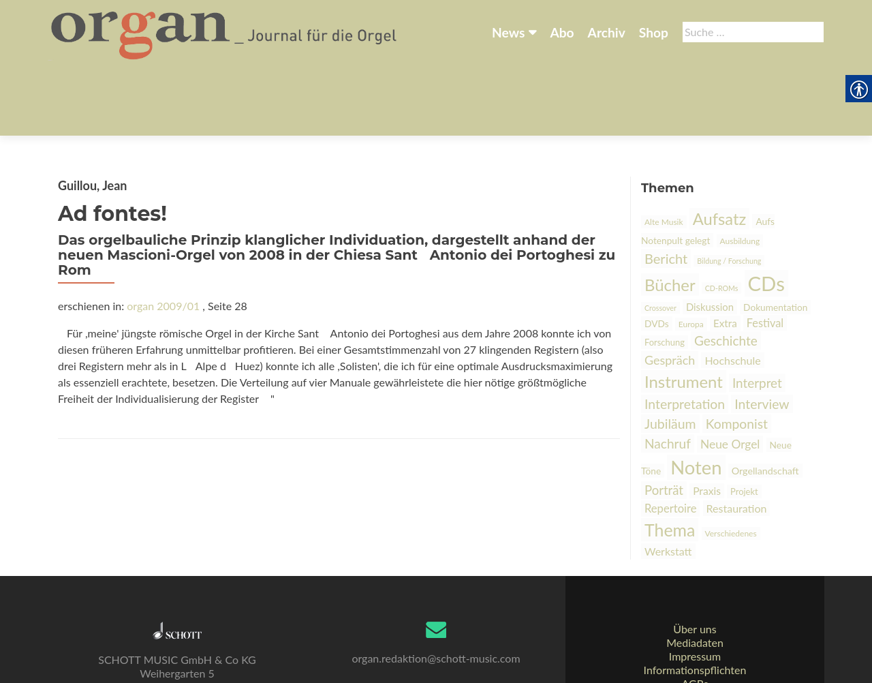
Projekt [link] (744, 424)
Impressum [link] (695, 604)
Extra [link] (725, 255)
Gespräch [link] (669, 292)
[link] (225, 32)
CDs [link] (766, 216)
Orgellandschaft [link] (765, 403)
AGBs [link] (694, 632)
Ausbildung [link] (740, 173)
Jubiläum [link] (670, 356)
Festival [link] (765, 255)
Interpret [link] (757, 315)
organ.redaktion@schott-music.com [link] (436, 607)
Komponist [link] (737, 356)
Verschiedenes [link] (731, 466)
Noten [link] (695, 400)
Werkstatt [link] (668, 483)
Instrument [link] (683, 314)
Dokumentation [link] (775, 239)
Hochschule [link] (732, 292)
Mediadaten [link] (694, 591)
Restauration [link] (736, 440)
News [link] (508, 32)
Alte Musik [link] (663, 154)
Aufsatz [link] (720, 151)
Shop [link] (653, 32)
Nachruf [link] (667, 376)
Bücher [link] (670, 217)
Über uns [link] (694, 577)
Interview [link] (761, 336)
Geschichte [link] (726, 273)
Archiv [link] (606, 32)
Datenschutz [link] (695, 645)
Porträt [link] (663, 422)
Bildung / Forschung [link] (729, 193)
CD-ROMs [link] (721, 220)
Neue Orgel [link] (730, 376)
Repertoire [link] (670, 441)
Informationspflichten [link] (695, 618)
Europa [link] (691, 257)
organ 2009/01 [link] (163, 238)
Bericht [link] (665, 191)
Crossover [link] (660, 240)
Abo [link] (562, 32)
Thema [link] (669, 462)
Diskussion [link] (710, 239)
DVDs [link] (656, 256)
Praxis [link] (707, 423)
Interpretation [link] (684, 336)
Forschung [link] (664, 274)
